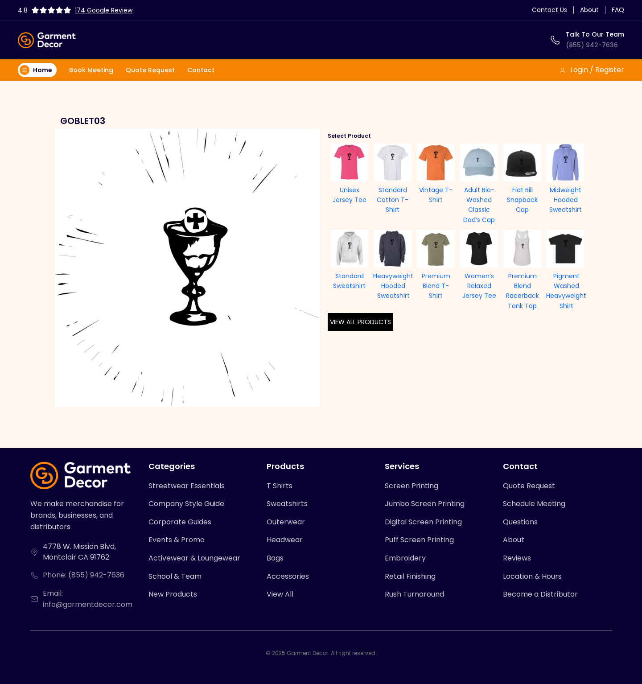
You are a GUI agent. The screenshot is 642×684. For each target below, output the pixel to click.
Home (36, 70)
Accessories (288, 576)
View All (280, 594)
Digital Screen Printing (423, 522)
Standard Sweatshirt (349, 281)
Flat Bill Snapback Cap (522, 199)
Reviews (517, 558)
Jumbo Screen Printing (425, 504)
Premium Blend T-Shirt (436, 286)
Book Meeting (91, 70)
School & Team (175, 576)
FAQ (618, 10)
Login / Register (592, 70)
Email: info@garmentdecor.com (87, 599)
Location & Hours (532, 576)
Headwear (285, 540)
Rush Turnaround (414, 594)
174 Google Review (103, 10)
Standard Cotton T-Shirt (392, 199)
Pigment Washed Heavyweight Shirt (566, 291)
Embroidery (405, 558)
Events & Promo (176, 540)
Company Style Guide (186, 504)
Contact (200, 70)
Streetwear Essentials (186, 486)
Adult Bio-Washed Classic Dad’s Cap (479, 204)
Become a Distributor (540, 594)
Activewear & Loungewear (194, 558)
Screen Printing (411, 486)
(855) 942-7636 (592, 45)
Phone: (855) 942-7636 (83, 575)
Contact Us (549, 10)
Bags (275, 558)
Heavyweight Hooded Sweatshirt (393, 286)
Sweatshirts (287, 504)
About (589, 10)
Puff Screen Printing (419, 540)
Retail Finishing (410, 576)
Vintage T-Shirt (436, 194)
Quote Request (150, 70)
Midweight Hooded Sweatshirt (565, 199)
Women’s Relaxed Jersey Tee (479, 286)
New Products (172, 594)
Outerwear (286, 522)
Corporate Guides (179, 522)
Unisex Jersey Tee (349, 194)
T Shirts (279, 486)
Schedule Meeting (534, 504)
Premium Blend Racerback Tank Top (522, 291)
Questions (520, 522)
